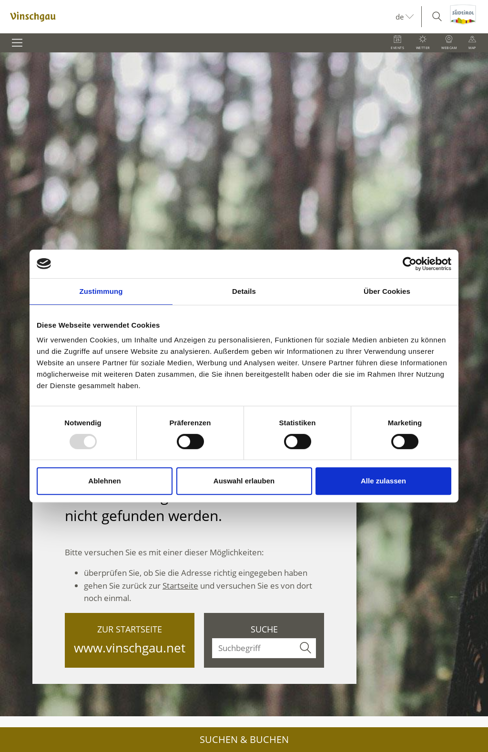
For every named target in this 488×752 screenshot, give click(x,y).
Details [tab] (244, 291)
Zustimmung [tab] (101, 291)
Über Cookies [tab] (387, 291)
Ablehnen (104, 481)
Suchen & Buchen (244, 739)
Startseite (180, 585)
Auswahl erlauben (244, 481)
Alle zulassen (383, 481)
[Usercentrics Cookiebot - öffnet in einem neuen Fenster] (409, 264)
